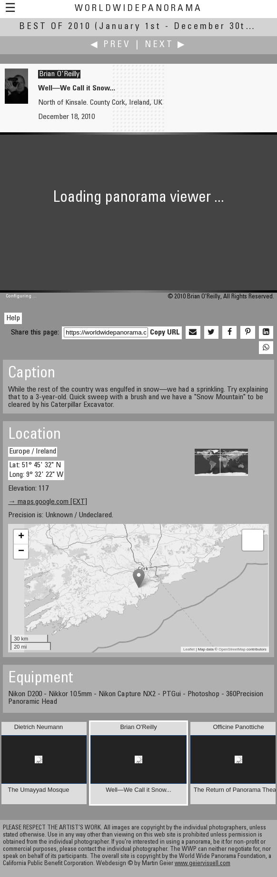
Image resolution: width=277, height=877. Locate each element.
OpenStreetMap (231, 649)
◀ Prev (110, 44)
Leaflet (189, 649)
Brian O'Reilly (59, 74)
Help (13, 318)
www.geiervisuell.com (202, 864)
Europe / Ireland (32, 451)
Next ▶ (166, 44)
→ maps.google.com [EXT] (47, 502)
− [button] (21, 551)
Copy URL (165, 332)
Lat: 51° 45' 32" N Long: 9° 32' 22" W (36, 470)
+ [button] (21, 537)
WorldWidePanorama (138, 8)
